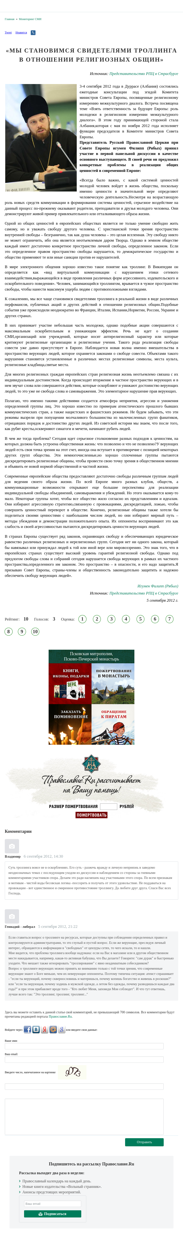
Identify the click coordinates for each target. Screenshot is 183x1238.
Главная (9, 19)
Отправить (144, 1142)
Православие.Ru (60, 1016)
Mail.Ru (53, 1029)
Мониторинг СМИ (30, 19)
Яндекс (44, 1029)
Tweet (8, 32)
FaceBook (27, 1029)
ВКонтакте (36, 1029)
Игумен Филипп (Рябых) (157, 586)
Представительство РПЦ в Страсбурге (143, 73)
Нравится (21, 32)
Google (62, 1029)
